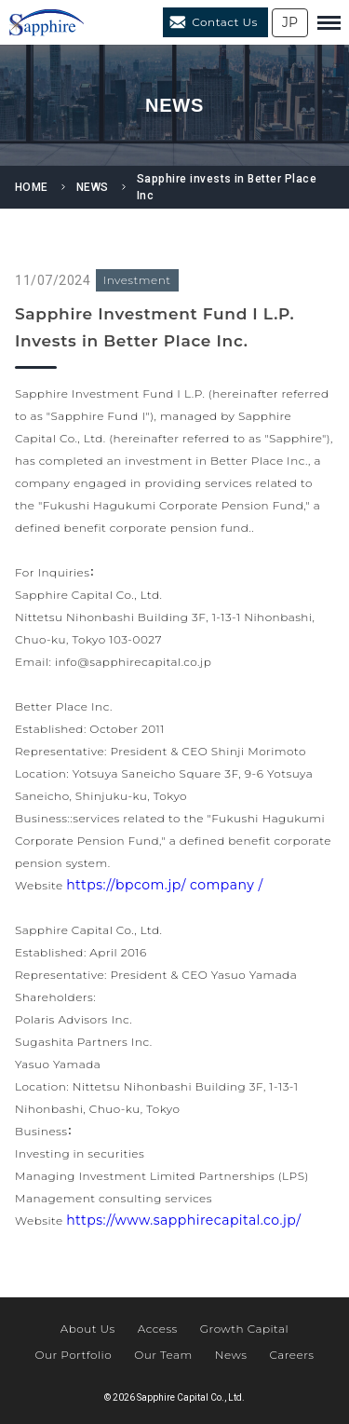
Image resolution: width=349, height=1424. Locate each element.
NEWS (92, 187)
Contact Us (225, 22)
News (231, 1355)
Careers (291, 1355)
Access (158, 1329)
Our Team (163, 1355)
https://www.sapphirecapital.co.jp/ (183, 1220)
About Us (87, 1329)
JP (290, 22)
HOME (31, 187)
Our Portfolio (73, 1355)
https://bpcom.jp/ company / (164, 884)
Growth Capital (244, 1329)
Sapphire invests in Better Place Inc (226, 187)
